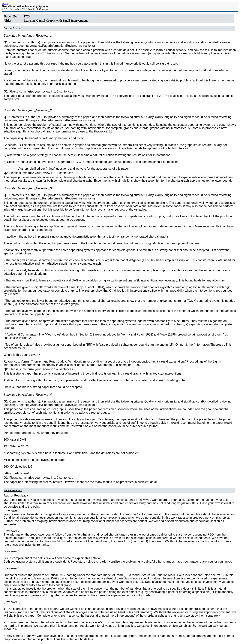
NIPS (5, 3)
